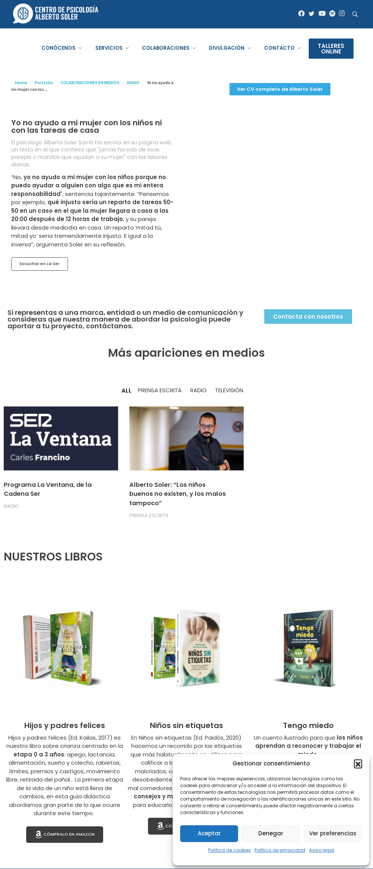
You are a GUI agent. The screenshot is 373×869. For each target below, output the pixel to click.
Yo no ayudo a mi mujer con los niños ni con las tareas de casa (86, 126)
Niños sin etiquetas (186, 725)
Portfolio (44, 82)
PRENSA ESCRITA (149, 515)
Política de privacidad (280, 850)
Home (21, 82)
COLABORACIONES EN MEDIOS (90, 82)
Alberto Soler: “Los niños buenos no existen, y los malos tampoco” (177, 494)
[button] (358, 763)
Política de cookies (229, 850)
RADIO (133, 82)
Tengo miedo (308, 725)
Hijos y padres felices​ (64, 725)
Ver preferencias (333, 833)
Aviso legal (321, 850)
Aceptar (209, 833)
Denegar (270, 833)
